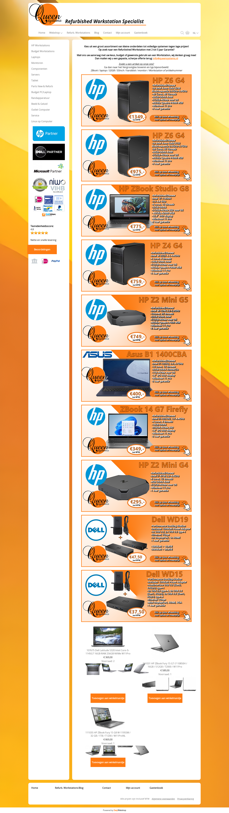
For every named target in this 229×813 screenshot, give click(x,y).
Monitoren (37, 63)
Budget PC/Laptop (41, 92)
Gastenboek (140, 32)
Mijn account (123, 32)
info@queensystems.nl (165, 58)
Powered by (114, 810)
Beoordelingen (42, 249)
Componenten (39, 68)
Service (35, 115)
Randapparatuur (40, 98)
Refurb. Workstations (78, 32)
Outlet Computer (40, 109)
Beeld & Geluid (39, 103)
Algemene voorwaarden (163, 798)
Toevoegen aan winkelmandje (108, 698)
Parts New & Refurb (42, 86)
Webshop (56, 32)
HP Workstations (40, 45)
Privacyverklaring (185, 798)
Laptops (35, 57)
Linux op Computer (41, 121)
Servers (35, 74)
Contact (107, 32)
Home (41, 32)
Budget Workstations (42, 51)
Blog (96, 32)
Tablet (34, 80)
